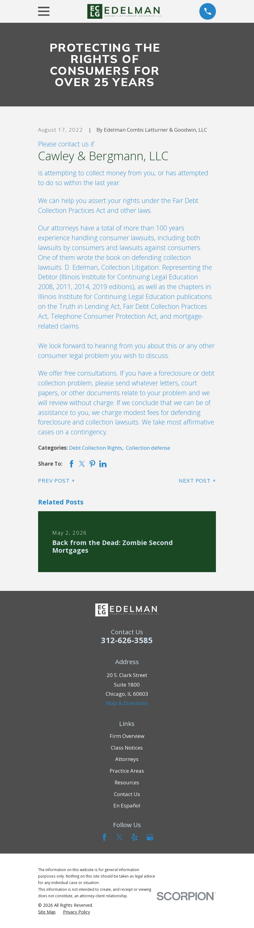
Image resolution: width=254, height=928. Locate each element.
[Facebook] (104, 837)
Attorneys (127, 759)
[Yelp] (134, 837)
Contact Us (127, 794)
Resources (127, 782)
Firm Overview (127, 735)
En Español (126, 805)
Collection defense (148, 447)
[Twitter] (119, 837)
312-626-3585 (127, 640)
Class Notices (127, 747)
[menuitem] (47, 912)
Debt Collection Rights (95, 447)
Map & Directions (127, 703)
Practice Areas (127, 770)
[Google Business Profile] (150, 837)
